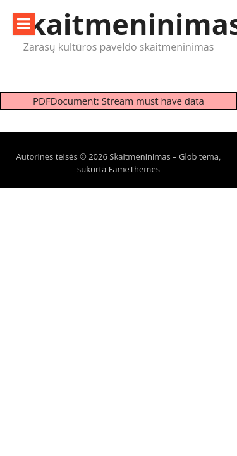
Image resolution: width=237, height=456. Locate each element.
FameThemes (134, 169)
